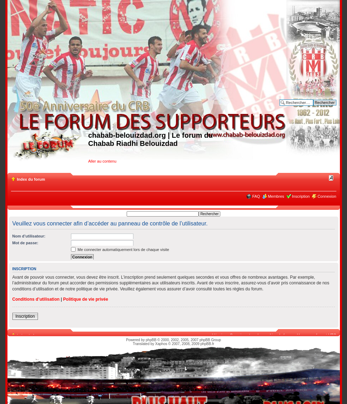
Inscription (301, 196)
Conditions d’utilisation (36, 299)
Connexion (327, 196)
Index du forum (31, 179)
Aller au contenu (102, 161)
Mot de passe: (25, 243)
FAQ (256, 196)
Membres (276, 196)
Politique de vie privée (85, 299)
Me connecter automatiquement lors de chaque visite (120, 249)
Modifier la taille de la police (331, 178)
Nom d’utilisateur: (29, 236)
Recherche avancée (319, 108)
